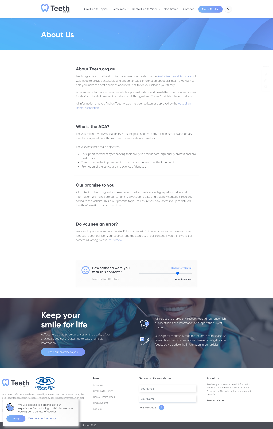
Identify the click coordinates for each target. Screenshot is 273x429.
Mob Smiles (171, 9)
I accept (16, 418)
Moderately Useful (181, 267)
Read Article (213, 400)
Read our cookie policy (42, 418)
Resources (119, 9)
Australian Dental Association (175, 76)
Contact (188, 9)
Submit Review (183, 279)
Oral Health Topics (95, 9)
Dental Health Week (144, 9)
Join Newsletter (152, 407)
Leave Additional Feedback (105, 279)
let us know (115, 240)
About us (98, 385)
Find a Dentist (100, 402)
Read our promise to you (63, 352)
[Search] (228, 9)
